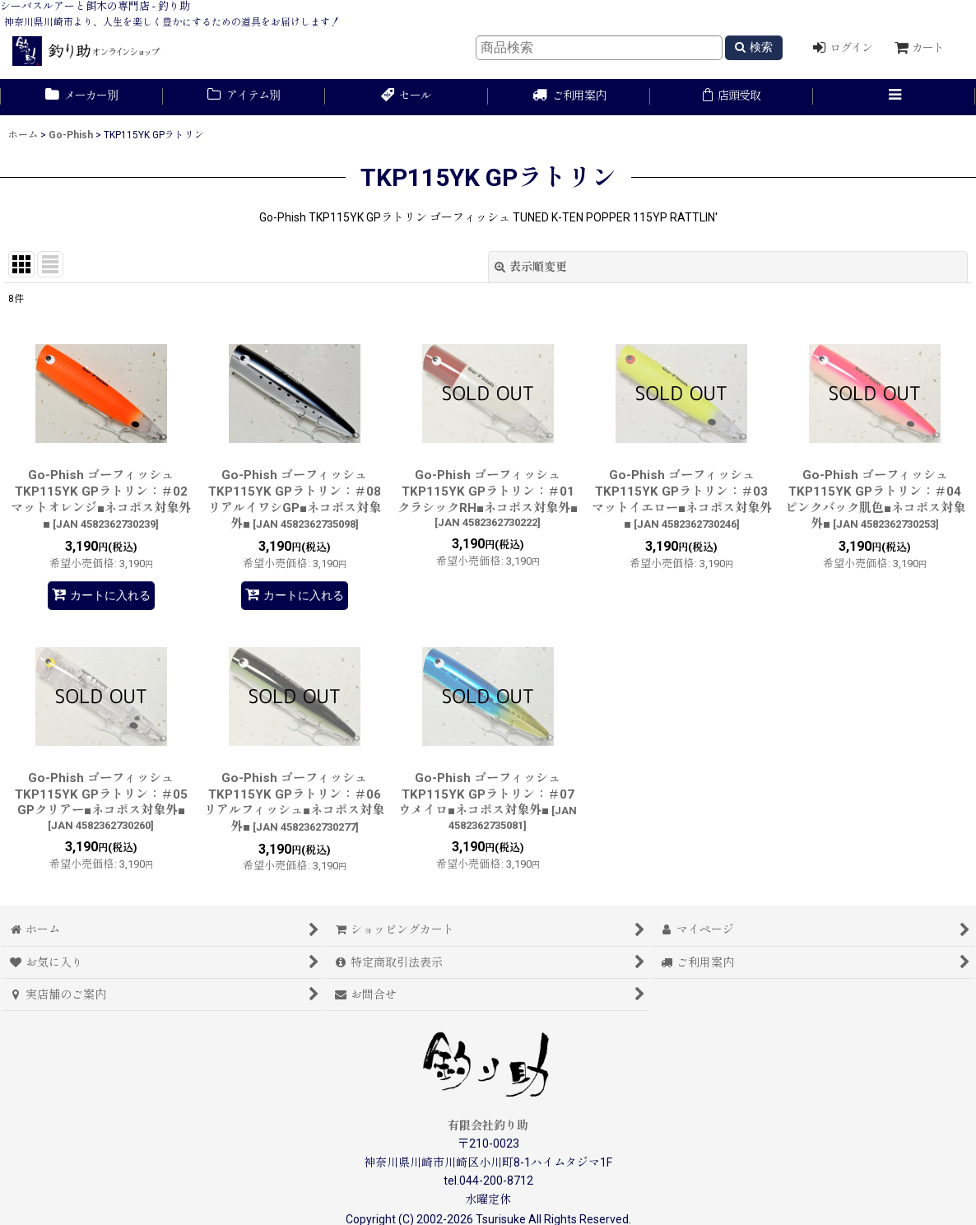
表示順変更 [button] (531, 266)
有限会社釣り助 (488, 1125)
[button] (894, 97)
